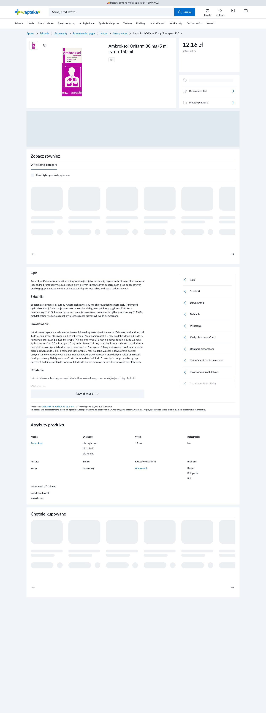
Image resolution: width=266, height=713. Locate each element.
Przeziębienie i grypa (84, 33)
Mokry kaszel (120, 33)
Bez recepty (61, 33)
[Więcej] (233, 91)
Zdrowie (44, 33)
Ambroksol (36, 443)
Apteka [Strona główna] (30, 33)
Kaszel (104, 33)
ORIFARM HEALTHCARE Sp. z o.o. (58, 407)
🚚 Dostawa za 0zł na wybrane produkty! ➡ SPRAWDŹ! (133, 3)
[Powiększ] (45, 45)
